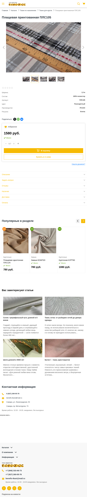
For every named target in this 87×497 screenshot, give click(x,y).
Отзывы (5, 186)
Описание (6, 174)
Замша (33, 257)
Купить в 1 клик (43, 157)
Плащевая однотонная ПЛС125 (13, 261)
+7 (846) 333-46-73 (14, 470)
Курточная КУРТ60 (67, 260)
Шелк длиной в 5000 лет (13, 360)
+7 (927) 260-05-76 (14, 474)
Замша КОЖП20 (38, 260)
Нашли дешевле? (78, 164)
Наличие (5, 191)
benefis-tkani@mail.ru (14, 398)
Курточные (7, 257)
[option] (16, 250)
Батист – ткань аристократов (57, 360)
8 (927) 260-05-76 (12, 394)
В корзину (43, 150)
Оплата (5, 203)
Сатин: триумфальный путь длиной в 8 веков (20, 319)
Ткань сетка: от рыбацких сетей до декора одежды (63, 319)
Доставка (5, 197)
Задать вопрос (8, 180)
